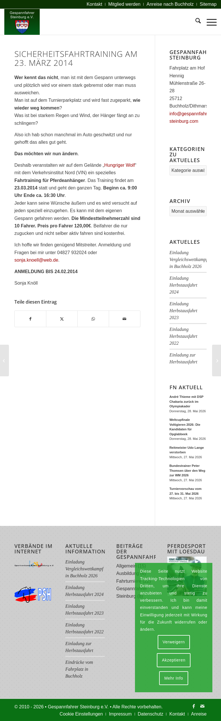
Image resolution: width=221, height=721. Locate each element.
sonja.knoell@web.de (36, 260)
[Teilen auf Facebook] (30, 319)
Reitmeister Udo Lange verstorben (186, 450)
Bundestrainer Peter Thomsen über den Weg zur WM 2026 (187, 470)
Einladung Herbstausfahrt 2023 (183, 310)
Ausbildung (127, 573)
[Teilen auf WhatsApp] (93, 319)
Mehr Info (173, 678)
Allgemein (126, 565)
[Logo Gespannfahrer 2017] (21, 22)
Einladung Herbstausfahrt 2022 (183, 336)
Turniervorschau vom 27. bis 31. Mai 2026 (185, 491)
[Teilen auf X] (61, 319)
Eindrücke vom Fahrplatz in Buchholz (79, 669)
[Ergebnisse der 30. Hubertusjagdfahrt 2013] (4, 360)
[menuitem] (94, 4)
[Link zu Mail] (202, 706)
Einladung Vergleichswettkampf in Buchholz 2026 (188, 259)
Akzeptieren (174, 660)
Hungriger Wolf (119, 165)
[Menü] (209, 22)
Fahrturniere (128, 581)
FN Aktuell (186, 387)
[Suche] (195, 22)
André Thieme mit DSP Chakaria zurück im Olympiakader (186, 401)
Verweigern (174, 642)
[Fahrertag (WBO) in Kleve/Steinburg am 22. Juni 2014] (216, 360)
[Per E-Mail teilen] (124, 319)
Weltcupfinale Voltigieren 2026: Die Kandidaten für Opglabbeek (184, 427)
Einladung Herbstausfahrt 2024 (183, 285)
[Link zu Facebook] (193, 706)
